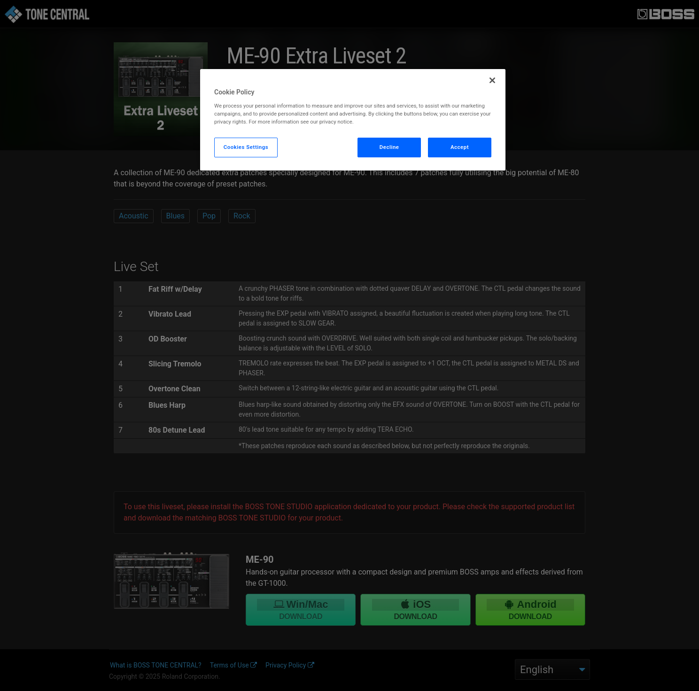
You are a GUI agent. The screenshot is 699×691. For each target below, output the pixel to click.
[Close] (492, 80)
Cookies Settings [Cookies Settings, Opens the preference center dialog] (246, 147)
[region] (352, 120)
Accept (459, 147)
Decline (389, 147)
